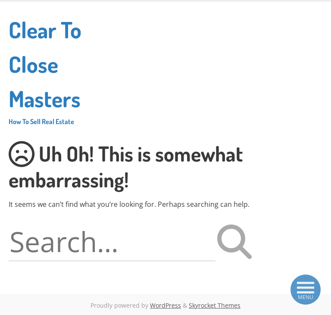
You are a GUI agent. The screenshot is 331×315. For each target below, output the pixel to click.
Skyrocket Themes (214, 305)
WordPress (165, 305)
